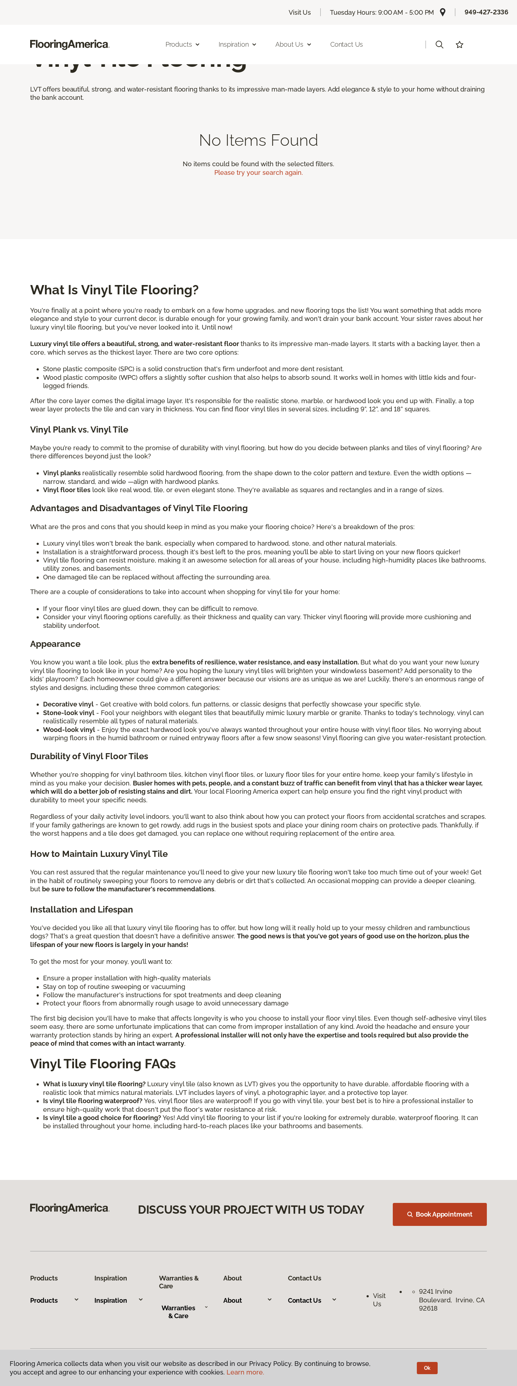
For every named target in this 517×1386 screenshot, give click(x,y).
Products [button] (183, 44)
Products (54, 1300)
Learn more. (245, 1372)
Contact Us (346, 44)
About (248, 1300)
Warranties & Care (185, 1312)
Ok (427, 1368)
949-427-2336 (486, 12)
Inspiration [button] (238, 44)
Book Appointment (439, 1214)
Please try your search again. (258, 172)
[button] (439, 44)
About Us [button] (293, 44)
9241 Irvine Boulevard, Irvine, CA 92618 (451, 1300)
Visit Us (300, 12)
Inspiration (119, 1300)
